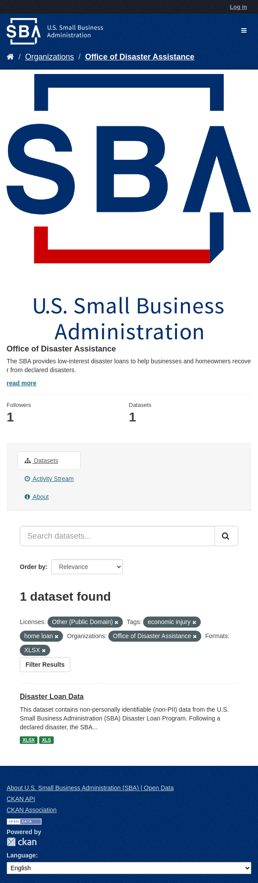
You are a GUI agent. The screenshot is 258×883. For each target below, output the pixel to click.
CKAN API (21, 798)
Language (21, 855)
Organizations (49, 56)
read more (22, 383)
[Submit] (226, 536)
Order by (32, 566)
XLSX (28, 740)
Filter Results (45, 664)
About (37, 496)
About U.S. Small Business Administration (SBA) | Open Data (90, 787)
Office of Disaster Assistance (139, 56)
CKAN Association (32, 809)
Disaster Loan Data (52, 696)
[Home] (10, 56)
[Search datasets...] (117, 536)
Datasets (41, 460)
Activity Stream (49, 478)
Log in (238, 7)
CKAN (22, 841)
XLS (46, 740)
